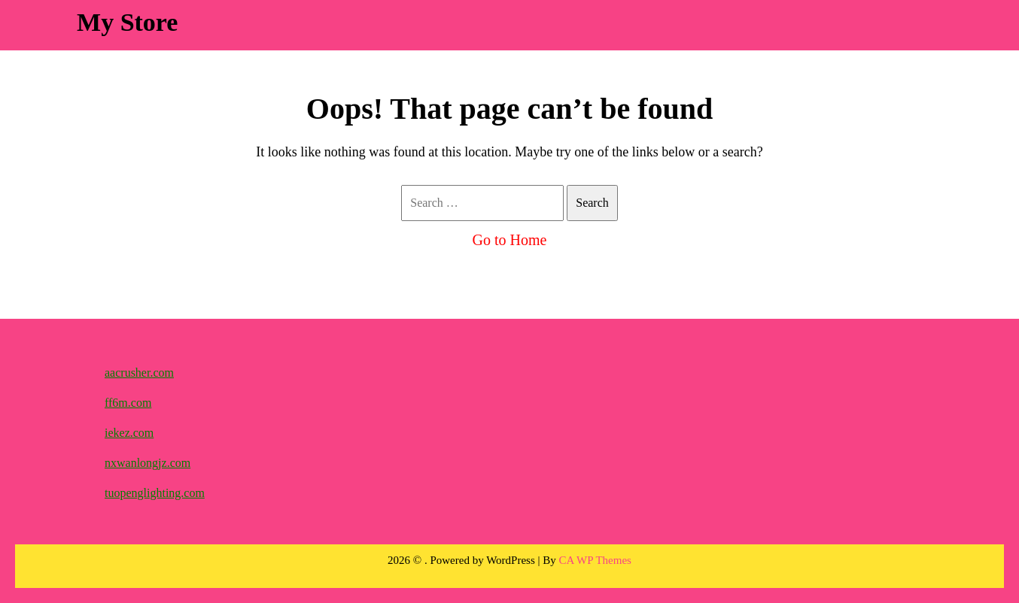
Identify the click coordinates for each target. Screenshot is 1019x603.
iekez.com (129, 432)
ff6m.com (128, 402)
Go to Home (510, 240)
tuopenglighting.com (155, 492)
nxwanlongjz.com (147, 462)
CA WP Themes (595, 560)
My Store (127, 22)
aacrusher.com (139, 372)
